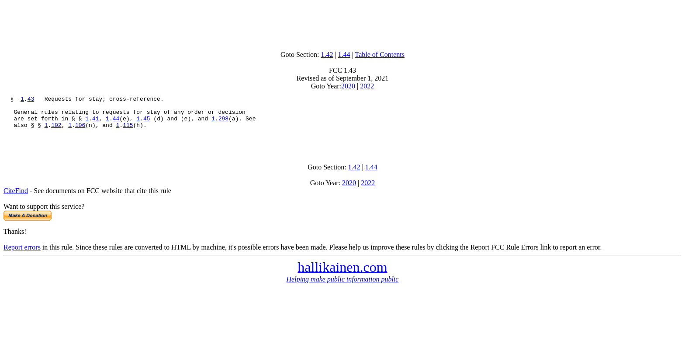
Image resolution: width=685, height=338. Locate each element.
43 (31, 100)
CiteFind (15, 200)
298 (223, 123)
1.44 (344, 54)
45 (146, 123)
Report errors (22, 256)
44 (116, 123)
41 (95, 123)
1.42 (327, 54)
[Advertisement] (342, 23)
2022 (367, 86)
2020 (348, 86)
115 (128, 131)
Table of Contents (380, 54)
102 (56, 131)
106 (80, 131)
